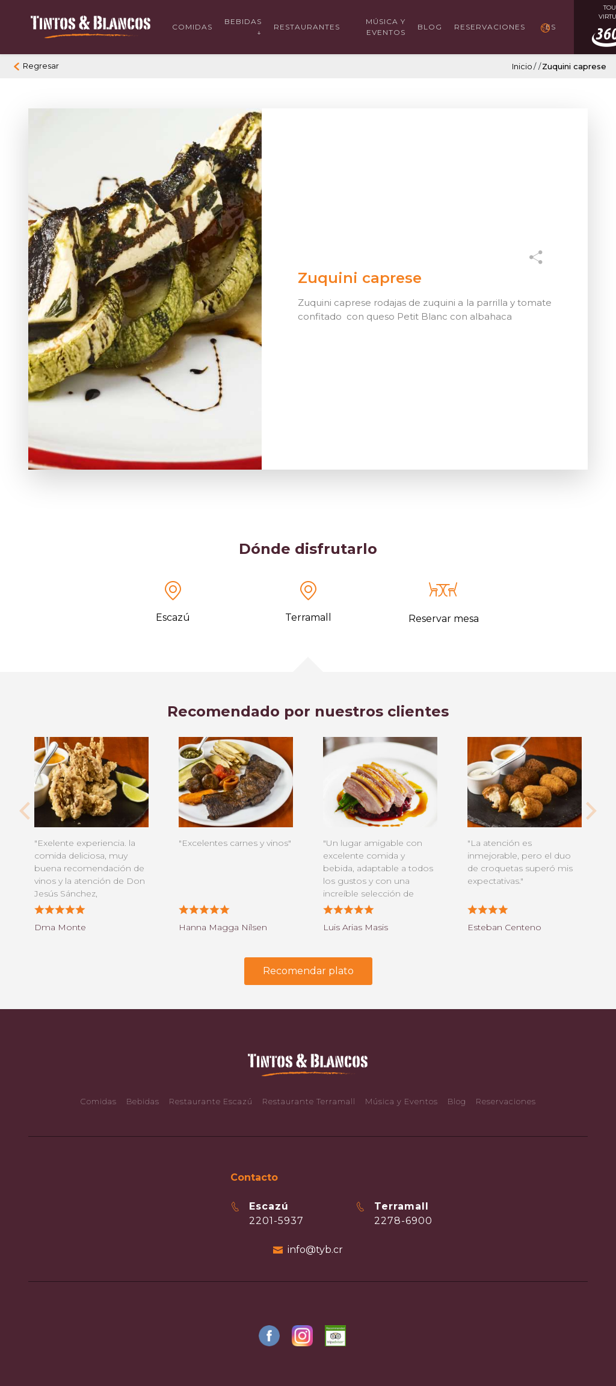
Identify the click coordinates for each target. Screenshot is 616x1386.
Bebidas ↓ (243, 27)
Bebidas (142, 1101)
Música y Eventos (385, 27)
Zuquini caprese (574, 66)
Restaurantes (307, 26)
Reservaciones (489, 26)
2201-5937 (276, 1220)
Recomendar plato (308, 971)
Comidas (192, 26)
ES (551, 26)
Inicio (522, 66)
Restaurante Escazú (211, 1101)
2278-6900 (403, 1220)
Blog (429, 26)
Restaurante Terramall (309, 1101)
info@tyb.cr (315, 1249)
